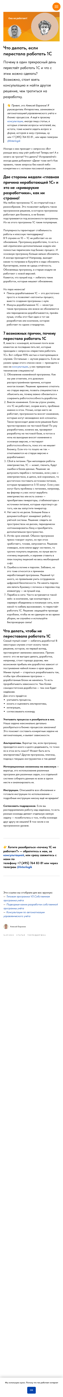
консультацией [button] (13, 855)
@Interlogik (24, 867)
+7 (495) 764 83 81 (22, 137)
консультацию (20, 366)
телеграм (22, 1346)
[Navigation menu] (56, 6)
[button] (15, 121)
